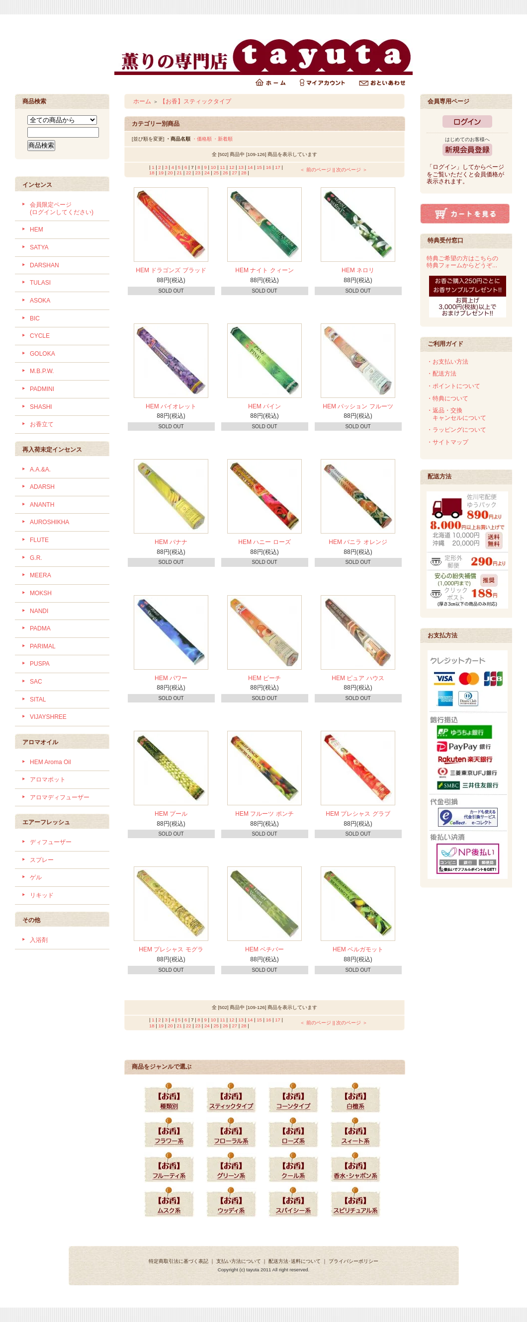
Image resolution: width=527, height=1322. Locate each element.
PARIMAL (43, 646)
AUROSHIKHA (49, 522)
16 (268, 167)
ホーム (142, 101)
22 (188, 172)
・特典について (447, 398)
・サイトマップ (447, 442)
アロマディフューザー (59, 797)
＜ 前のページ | (317, 169)
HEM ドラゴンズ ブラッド (171, 270)
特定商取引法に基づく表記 (178, 1261)
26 (225, 172)
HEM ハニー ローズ (264, 542)
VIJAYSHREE (48, 716)
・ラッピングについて (456, 429)
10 (213, 167)
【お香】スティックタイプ (195, 101)
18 (152, 172)
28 (244, 172)
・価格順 (202, 139)
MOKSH (41, 593)
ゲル (36, 877)
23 (198, 172)
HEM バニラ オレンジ (358, 542)
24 (207, 172)
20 (170, 172)
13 (241, 167)
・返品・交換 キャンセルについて (456, 414)
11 (222, 167)
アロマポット (48, 779)
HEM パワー (171, 678)
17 (277, 167)
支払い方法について (238, 1261)
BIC (35, 318)
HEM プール (171, 813)
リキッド (42, 895)
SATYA (39, 247)
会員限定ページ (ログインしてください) (61, 208)
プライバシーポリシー (353, 1261)
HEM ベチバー (264, 949)
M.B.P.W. (42, 371)
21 (179, 172)
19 (161, 172)
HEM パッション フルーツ (358, 406)
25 (216, 172)
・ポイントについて (453, 386)
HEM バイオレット (171, 406)
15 (259, 167)
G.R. (36, 557)
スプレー (42, 859)
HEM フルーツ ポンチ (264, 813)
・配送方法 (441, 373)
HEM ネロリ (358, 270)
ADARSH (42, 486)
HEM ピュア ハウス (358, 678)
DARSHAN (44, 265)
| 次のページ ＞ (350, 169)
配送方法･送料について (294, 1261)
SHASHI (41, 406)
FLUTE (39, 540)
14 (250, 167)
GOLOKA (42, 353)
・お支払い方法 (447, 361)
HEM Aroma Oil (50, 762)
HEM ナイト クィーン (264, 270)
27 (235, 172)
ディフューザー (51, 842)
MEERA (40, 575)
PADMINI (42, 389)
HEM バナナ (171, 542)
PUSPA (40, 663)
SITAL (38, 699)
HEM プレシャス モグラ (171, 949)
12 (232, 167)
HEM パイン (264, 406)
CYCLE (40, 335)
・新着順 (223, 139)
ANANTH (42, 504)
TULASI (40, 282)
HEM (36, 229)
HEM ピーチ (264, 678)
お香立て (42, 424)
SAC (36, 681)
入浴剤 (39, 939)
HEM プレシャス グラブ (358, 813)
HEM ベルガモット (358, 949)
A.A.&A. (40, 469)
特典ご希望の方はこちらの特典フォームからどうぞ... (462, 262)
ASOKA (40, 300)
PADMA (40, 628)
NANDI (39, 611)
